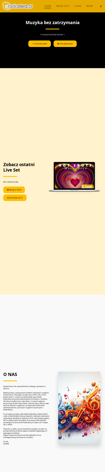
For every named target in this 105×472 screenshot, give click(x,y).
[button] (100, 6)
